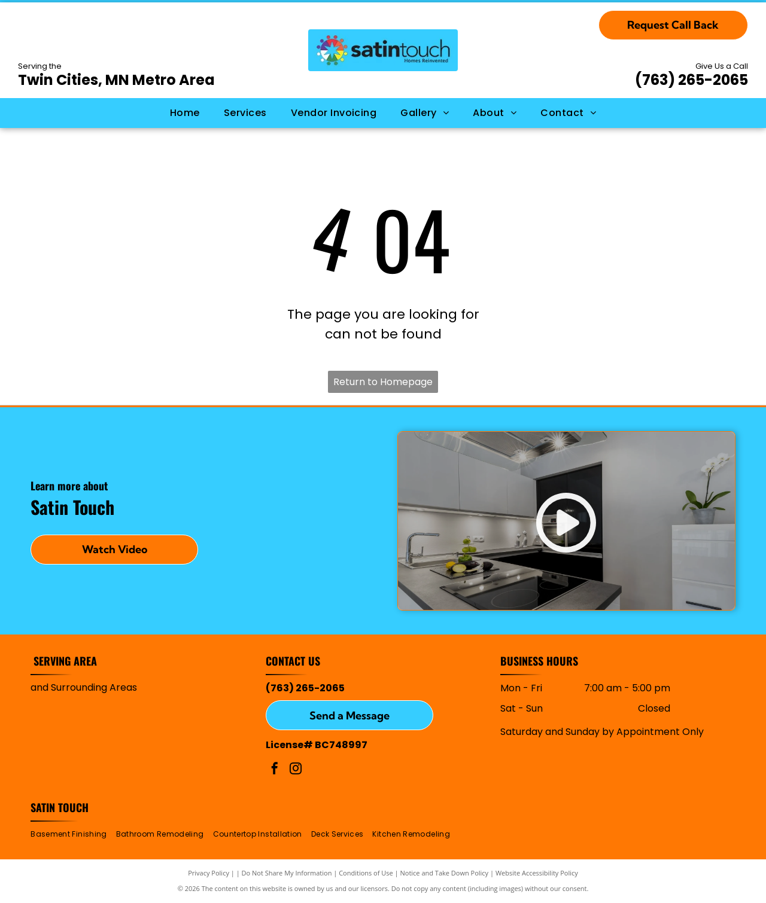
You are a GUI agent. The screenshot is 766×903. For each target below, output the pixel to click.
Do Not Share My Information (287, 872)
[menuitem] (185, 113)
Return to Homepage (383, 382)
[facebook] (275, 769)
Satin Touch (60, 807)
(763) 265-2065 (691, 80)
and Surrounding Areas (84, 687)
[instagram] (296, 769)
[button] (245, 113)
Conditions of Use (366, 872)
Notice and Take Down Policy (444, 872)
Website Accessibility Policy (537, 872)
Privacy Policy (208, 872)
